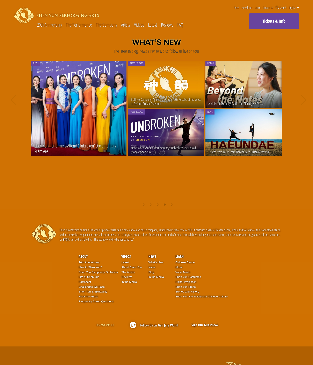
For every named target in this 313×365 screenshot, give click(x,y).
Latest (152, 25)
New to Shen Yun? (90, 267)
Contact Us (268, 7)
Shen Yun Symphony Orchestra (98, 272)
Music (179, 267)
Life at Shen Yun (89, 276)
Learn (257, 7)
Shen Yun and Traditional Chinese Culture (201, 296)
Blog (151, 272)
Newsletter (247, 7)
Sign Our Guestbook (204, 325)
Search (281, 7)
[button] (144, 205)
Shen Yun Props (185, 286)
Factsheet (85, 281)
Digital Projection (185, 281)
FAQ (180, 25)
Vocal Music (182, 272)
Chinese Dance (185, 262)
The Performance (79, 25)
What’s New (155, 262)
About (83, 256)
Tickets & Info (273, 21)
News (152, 256)
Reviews (167, 25)
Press (236, 7)
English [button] (294, 7)
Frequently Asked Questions (96, 301)
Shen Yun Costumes (188, 276)
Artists (125, 25)
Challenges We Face (92, 286)
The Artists (127, 272)
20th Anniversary (49, 25)
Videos (139, 25)
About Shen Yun (131, 267)
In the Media (129, 281)
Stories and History (187, 291)
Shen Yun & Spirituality (93, 291)
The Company (106, 25)
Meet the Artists (88, 296)
